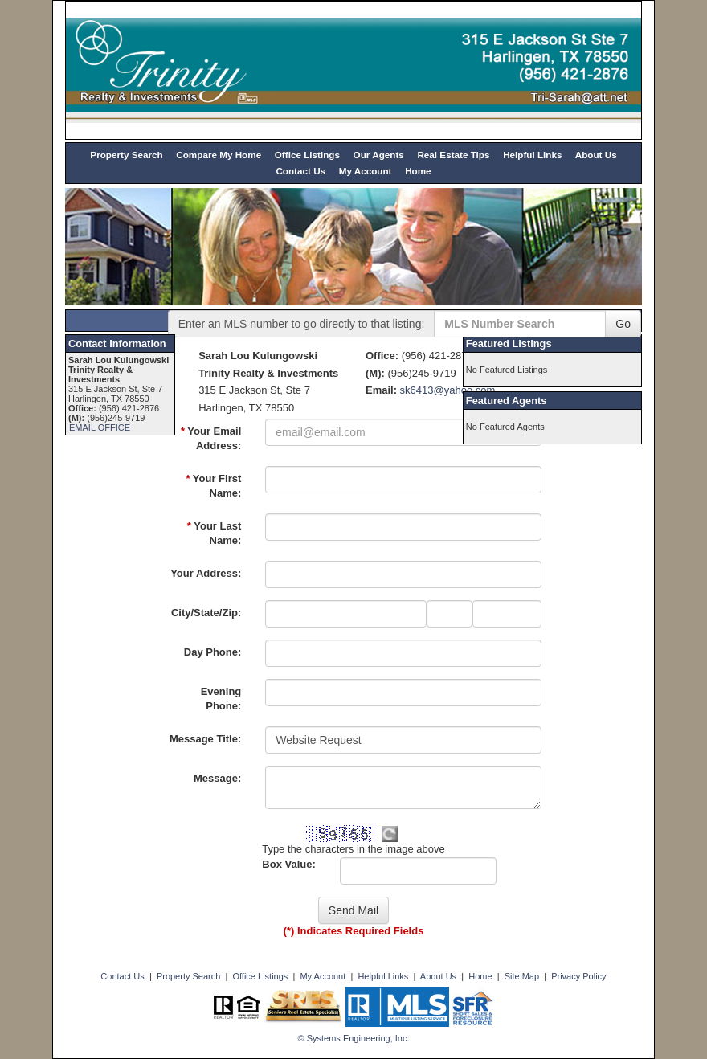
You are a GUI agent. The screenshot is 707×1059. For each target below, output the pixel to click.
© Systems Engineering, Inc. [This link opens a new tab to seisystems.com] (354, 1038)
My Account (365, 171)
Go (623, 323)
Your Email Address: (211, 438)
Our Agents (379, 154)
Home (418, 171)
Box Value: (288, 864)
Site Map (522, 976)
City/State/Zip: (206, 613)
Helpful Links (532, 154)
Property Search (126, 154)
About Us (596, 154)
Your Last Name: (214, 533)
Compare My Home (218, 154)
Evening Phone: (221, 699)
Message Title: (205, 739)
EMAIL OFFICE (99, 427)
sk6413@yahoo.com (448, 390)
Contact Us (300, 171)
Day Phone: (213, 652)
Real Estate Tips (453, 154)
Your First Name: (213, 486)
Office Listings (307, 154)
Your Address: (205, 573)
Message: (217, 778)
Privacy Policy (578, 976)
